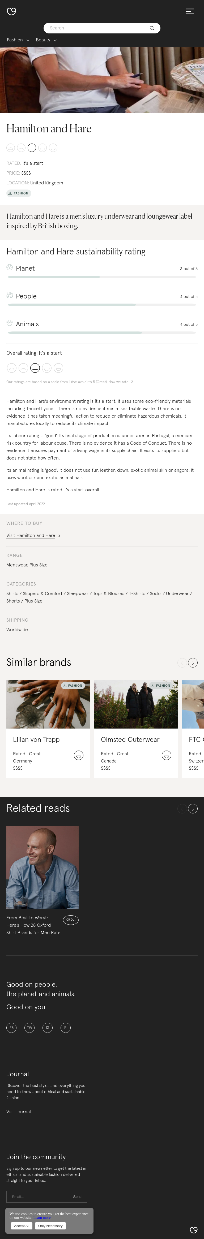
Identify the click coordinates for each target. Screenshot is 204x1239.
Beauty (43, 40)
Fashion (15, 40)
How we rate (118, 382)
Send (77, 1197)
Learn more (41, 1218)
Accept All (21, 1226)
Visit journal (18, 1112)
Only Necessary (50, 1226)
